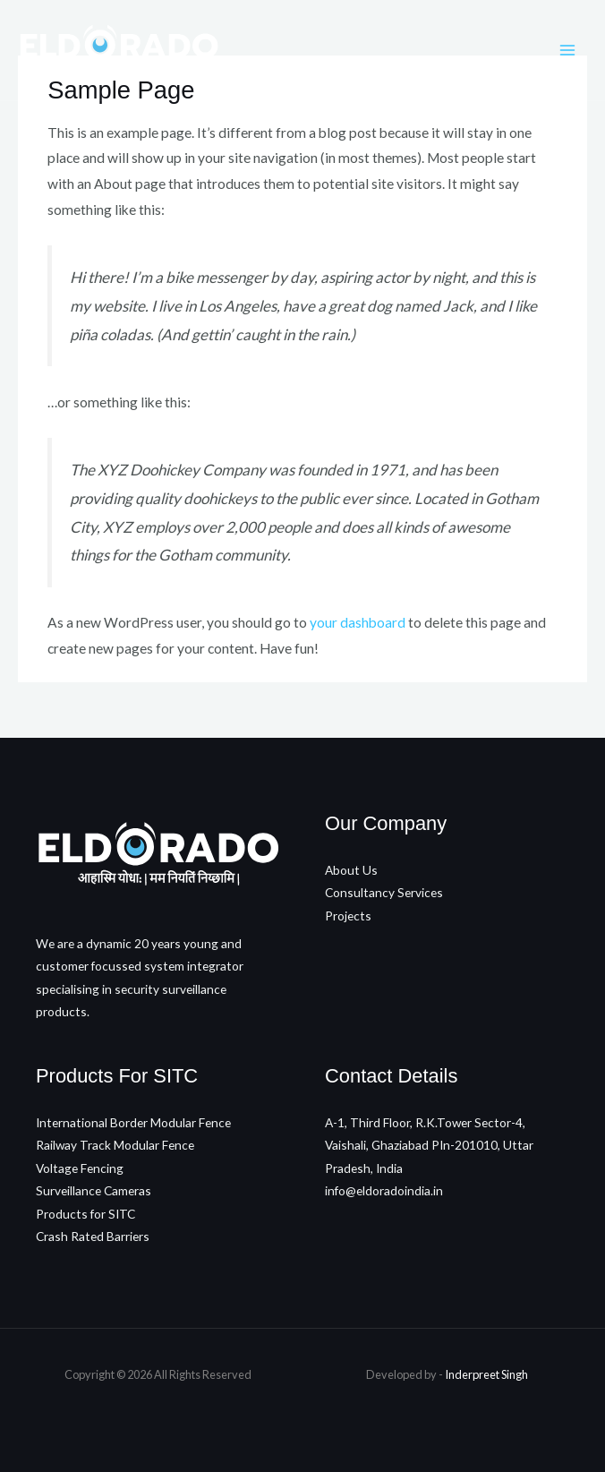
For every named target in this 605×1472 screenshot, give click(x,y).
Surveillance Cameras (93, 1190)
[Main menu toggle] (568, 49)
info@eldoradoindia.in (384, 1190)
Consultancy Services (384, 892)
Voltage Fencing (80, 1168)
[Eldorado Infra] (118, 50)
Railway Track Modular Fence (115, 1144)
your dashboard (357, 622)
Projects (348, 915)
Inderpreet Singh (486, 1374)
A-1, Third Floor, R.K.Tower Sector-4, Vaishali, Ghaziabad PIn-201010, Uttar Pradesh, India (429, 1145)
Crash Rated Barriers (92, 1236)
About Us (351, 869)
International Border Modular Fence (133, 1122)
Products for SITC (85, 1213)
